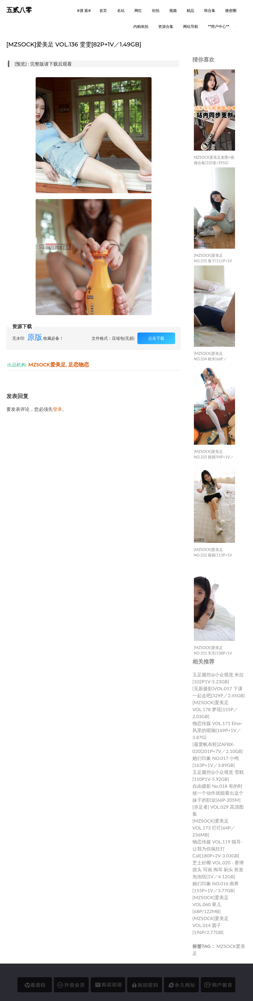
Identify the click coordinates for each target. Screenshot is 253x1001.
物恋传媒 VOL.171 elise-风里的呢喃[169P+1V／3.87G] (217, 730)
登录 (57, 409)
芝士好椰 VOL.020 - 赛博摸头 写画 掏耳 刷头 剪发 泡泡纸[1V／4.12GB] (218, 869)
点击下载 (156, 338)
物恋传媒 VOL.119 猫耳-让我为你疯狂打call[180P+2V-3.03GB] (217, 848)
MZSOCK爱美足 (47, 365)
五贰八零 (19, 10)
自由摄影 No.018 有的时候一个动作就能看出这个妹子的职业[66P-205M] (217, 793)
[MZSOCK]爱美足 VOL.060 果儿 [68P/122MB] (210, 904)
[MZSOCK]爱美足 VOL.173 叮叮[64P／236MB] (213, 827)
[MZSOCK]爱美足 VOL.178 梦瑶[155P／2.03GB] (215, 709)
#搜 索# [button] (84, 10)
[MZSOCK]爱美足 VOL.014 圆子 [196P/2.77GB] (210, 925)
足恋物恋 (78, 365)
